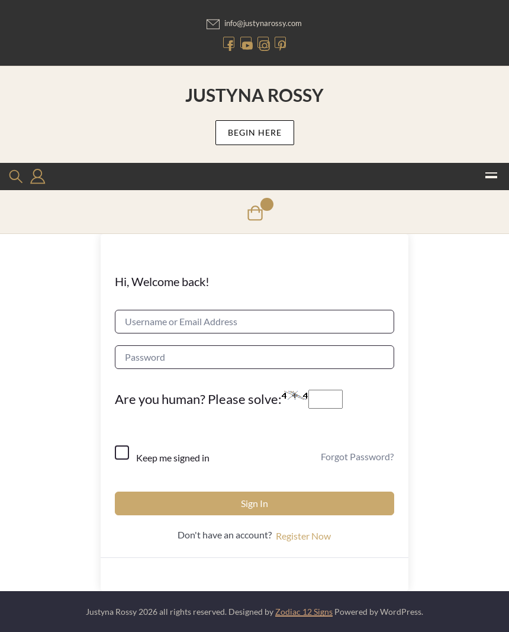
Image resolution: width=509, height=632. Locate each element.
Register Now (303, 535)
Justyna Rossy (254, 94)
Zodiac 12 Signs (304, 612)
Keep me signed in (173, 457)
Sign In (254, 503)
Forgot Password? (357, 456)
